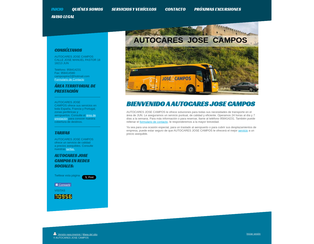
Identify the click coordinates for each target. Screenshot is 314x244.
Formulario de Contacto (69, 79)
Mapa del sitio (90, 234)
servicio (243, 130)
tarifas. (70, 149)
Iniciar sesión (254, 233)
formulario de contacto (154, 121)
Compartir (62, 184)
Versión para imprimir (67, 234)
